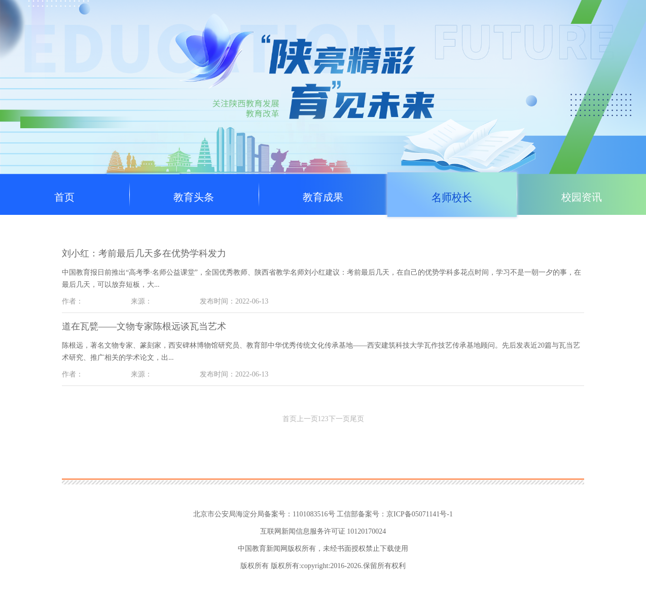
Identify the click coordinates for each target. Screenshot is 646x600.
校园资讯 (581, 197)
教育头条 (193, 197)
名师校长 (452, 197)
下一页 (339, 419)
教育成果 (323, 197)
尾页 (357, 419)
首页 (64, 197)
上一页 (307, 419)
